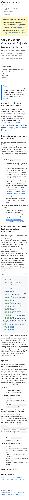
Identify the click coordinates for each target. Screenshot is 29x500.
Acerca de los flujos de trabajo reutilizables (11, 104)
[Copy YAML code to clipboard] (25, 274)
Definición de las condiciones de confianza (14, 137)
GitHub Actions (7, 8)
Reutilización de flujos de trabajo (10, 122)
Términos (14, 492)
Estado (3, 494)
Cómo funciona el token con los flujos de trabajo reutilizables (13, 228)
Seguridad (15, 8)
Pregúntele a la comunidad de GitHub (11, 477)
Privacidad (21, 492)
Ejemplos (6, 360)
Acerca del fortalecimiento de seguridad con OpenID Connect (15, 193)
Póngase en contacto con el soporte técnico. (13, 479)
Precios (8, 494)
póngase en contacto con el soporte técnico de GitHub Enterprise (14, 32)
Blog (22, 494)
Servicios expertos (15, 494)
